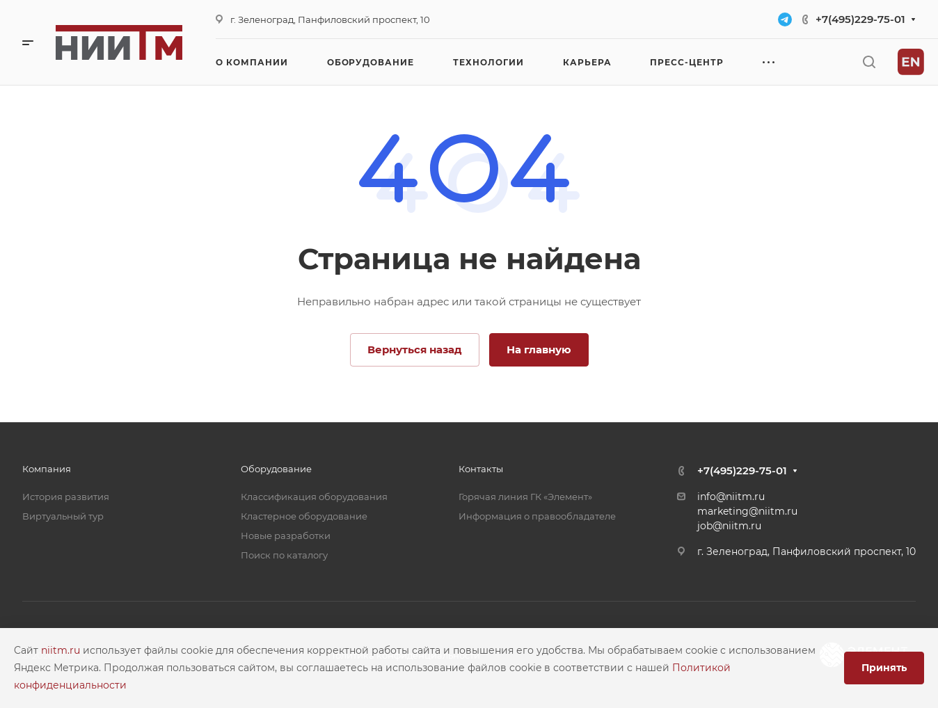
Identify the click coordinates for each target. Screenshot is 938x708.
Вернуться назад (414, 349)
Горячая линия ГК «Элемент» (525, 496)
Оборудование (276, 468)
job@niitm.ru (729, 526)
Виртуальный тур (63, 516)
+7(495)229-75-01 (860, 19)
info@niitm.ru (731, 496)
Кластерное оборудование (304, 516)
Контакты (481, 468)
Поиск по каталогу (284, 555)
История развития (65, 496)
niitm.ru (62, 650)
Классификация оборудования (314, 496)
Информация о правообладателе (537, 516)
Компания (46, 468)
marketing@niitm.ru (747, 511)
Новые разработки (286, 535)
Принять (884, 667)
